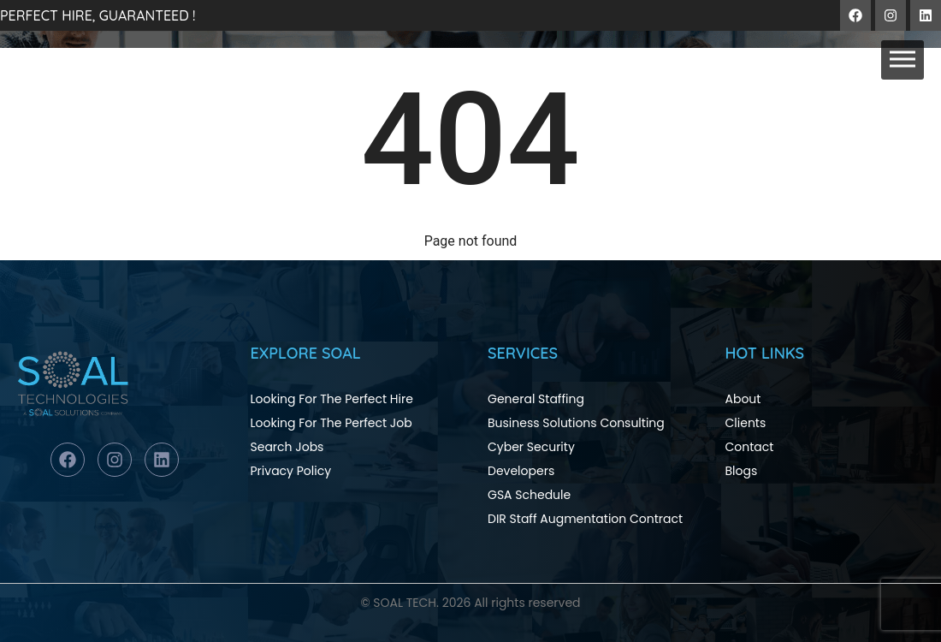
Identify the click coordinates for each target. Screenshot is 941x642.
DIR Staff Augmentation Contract (585, 518)
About (743, 398)
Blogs (741, 470)
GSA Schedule (529, 494)
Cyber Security (531, 446)
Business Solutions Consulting (576, 422)
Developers (521, 470)
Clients (745, 422)
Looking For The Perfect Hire (332, 398)
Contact (749, 446)
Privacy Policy (291, 470)
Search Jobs (287, 446)
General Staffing (536, 398)
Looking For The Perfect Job (331, 422)
